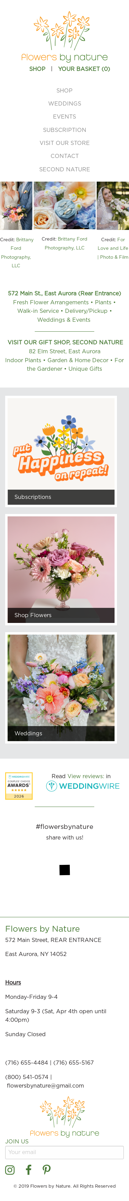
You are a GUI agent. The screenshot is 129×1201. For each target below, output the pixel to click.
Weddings (64, 104)
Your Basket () (84, 69)
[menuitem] (64, 90)
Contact (65, 156)
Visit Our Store (65, 143)
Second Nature (64, 169)
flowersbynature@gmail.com (46, 1086)
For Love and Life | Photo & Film (112, 249)
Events (64, 117)
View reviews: (85, 776)
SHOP (37, 69)
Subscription (64, 130)
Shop (64, 91)
